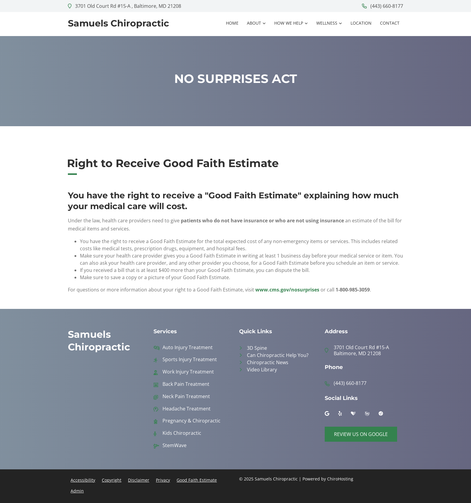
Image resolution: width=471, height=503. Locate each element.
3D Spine (257, 348)
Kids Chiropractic (182, 433)
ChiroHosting (340, 479)
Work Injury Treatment (188, 372)
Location (361, 23)
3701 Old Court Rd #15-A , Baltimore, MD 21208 (124, 6)
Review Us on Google (361, 434)
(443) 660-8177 (382, 6)
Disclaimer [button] (138, 480)
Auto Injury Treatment (188, 347)
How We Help (288, 23)
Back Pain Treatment (186, 384)
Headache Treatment (187, 409)
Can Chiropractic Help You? (277, 355)
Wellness (326, 23)
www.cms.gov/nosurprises (287, 289)
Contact (390, 23)
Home (232, 23)
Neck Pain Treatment (186, 396)
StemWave (175, 445)
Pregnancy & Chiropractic (191, 421)
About (254, 23)
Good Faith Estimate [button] (197, 480)
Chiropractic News (267, 362)
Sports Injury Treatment (190, 359)
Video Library (262, 369)
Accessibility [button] (83, 480)
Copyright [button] (111, 480)
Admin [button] (77, 491)
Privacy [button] (163, 480)
